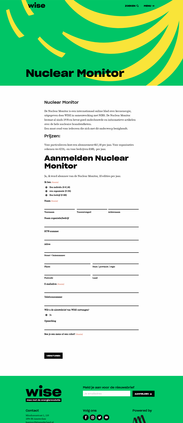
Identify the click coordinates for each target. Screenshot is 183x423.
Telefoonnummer (53, 297)
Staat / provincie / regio (104, 266)
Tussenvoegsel (84, 212)
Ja (50, 315)
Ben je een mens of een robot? (63, 334)
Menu (149, 6)
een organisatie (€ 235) (60, 191)
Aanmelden (143, 393)
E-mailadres (54, 284)
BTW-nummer (51, 231)
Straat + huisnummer (54, 255)
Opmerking (50, 321)
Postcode (48, 278)
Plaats (47, 266)
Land (95, 278)
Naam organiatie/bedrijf (56, 218)
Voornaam (49, 212)
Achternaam (114, 212)
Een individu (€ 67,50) (59, 187)
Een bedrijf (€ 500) (58, 195)
